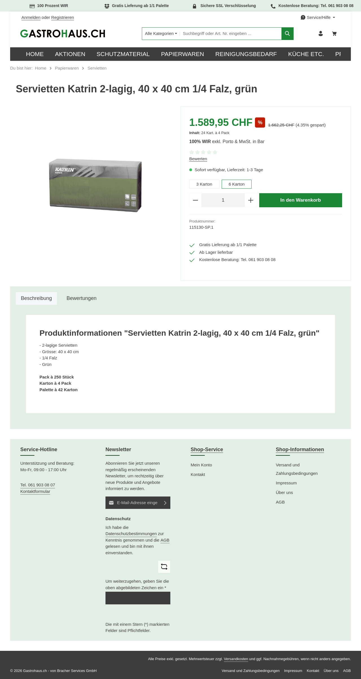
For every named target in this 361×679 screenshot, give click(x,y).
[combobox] (230, 33)
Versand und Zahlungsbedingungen (297, 469)
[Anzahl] (223, 200)
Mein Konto (201, 464)
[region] (95, 185)
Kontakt (198, 474)
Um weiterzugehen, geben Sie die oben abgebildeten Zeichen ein (137, 584)
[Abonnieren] (165, 503)
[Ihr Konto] (320, 33)
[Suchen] (287, 33)
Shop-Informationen (300, 449)
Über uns (284, 492)
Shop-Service (207, 449)
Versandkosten (236, 659)
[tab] (36, 298)
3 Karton (204, 184)
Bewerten (198, 158)
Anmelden (31, 17)
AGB (165, 540)
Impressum (286, 482)
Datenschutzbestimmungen (131, 533)
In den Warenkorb (300, 200)
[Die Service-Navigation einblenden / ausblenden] (317, 17)
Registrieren (62, 17)
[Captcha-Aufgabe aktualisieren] (164, 566)
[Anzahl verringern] (195, 200)
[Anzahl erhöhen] (251, 200)
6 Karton (237, 184)
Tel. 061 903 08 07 (37, 484)
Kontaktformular (35, 491)
